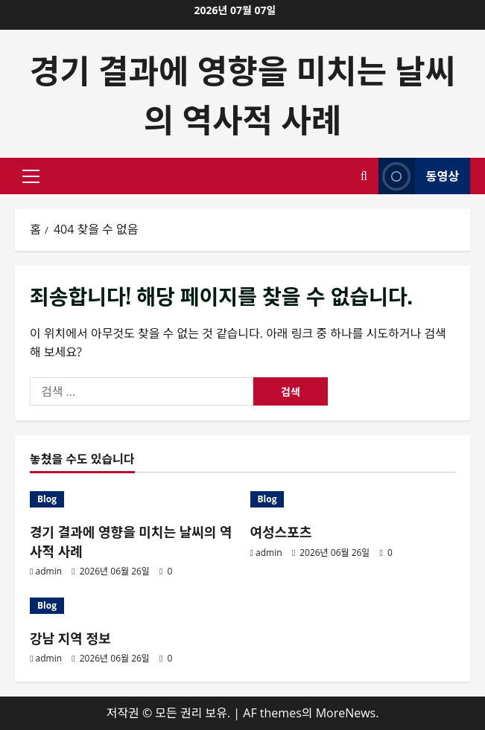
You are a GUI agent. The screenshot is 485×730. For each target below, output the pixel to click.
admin (49, 571)
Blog (47, 499)
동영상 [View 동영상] (418, 176)
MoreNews (346, 713)
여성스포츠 (281, 531)
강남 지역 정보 (70, 637)
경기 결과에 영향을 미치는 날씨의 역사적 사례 (242, 93)
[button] (31, 176)
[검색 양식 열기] (364, 175)
